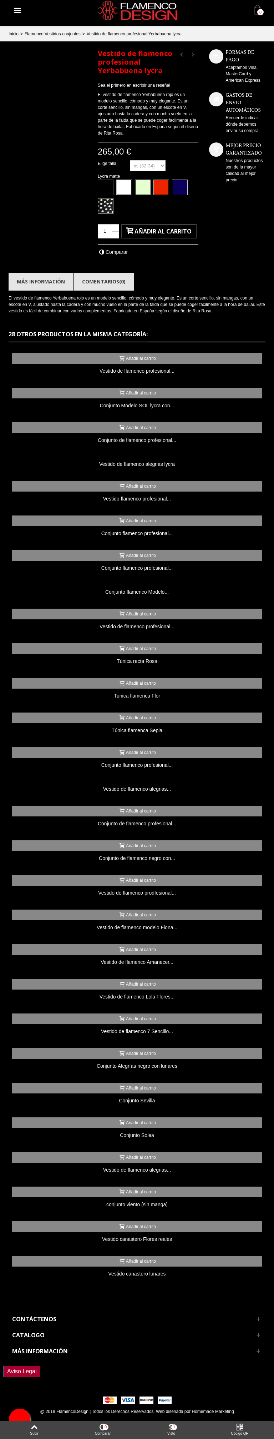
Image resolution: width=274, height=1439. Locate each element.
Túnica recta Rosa (137, 661)
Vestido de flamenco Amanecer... (137, 962)
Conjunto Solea (137, 1135)
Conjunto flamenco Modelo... (137, 592)
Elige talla (107, 163)
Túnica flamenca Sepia (137, 730)
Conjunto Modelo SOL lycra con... (137, 405)
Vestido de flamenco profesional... (137, 371)
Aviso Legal (21, 1371)
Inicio (14, 33)
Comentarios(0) (104, 281)
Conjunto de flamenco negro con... (137, 858)
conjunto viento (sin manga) (137, 1204)
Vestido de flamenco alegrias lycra (137, 464)
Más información (41, 281)
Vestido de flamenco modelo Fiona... (137, 927)
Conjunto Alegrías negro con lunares (137, 1066)
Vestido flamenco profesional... (137, 499)
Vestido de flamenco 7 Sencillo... (137, 1031)
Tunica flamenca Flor (137, 696)
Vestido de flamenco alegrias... (137, 789)
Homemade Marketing (213, 1411)
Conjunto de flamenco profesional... (137, 440)
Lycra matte (109, 176)
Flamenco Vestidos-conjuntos (53, 33)
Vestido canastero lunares (137, 1274)
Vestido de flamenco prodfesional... (137, 893)
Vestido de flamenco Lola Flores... (137, 997)
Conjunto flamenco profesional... (137, 533)
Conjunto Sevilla (137, 1100)
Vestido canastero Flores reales (137, 1239)
